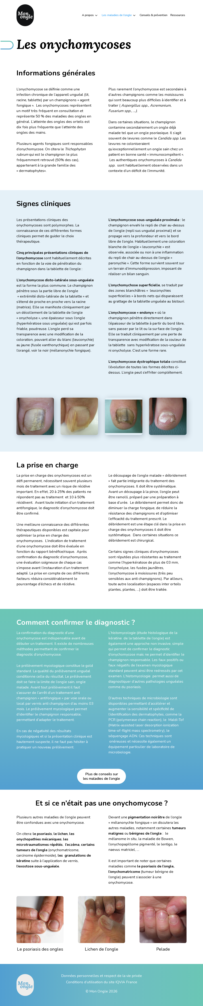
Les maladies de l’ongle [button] (117, 15)
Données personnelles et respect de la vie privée (101, 975)
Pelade (163, 949)
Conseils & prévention (153, 15)
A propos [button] (88, 15)
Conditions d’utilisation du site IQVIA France (101, 982)
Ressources (177, 15)
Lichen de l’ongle (101, 949)
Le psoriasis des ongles (40, 949)
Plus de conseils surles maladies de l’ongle (101, 776)
